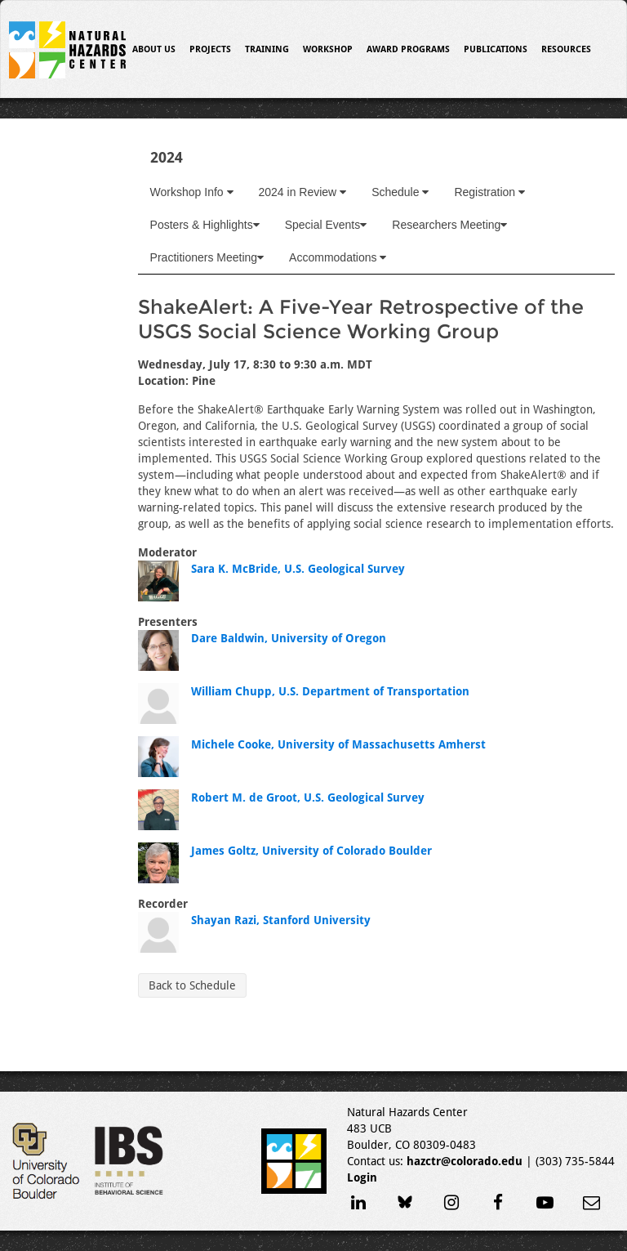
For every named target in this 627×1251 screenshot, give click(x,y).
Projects (210, 49)
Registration (489, 192)
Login (362, 1177)
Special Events (326, 224)
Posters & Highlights (205, 224)
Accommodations (337, 257)
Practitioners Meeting (207, 257)
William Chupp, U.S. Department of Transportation (330, 691)
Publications (495, 49)
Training (267, 49)
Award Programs (408, 49)
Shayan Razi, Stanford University (281, 920)
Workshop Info (191, 192)
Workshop (328, 49)
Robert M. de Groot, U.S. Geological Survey (308, 797)
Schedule (400, 192)
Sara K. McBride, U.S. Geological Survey (298, 568)
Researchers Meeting (449, 224)
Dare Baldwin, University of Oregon (288, 638)
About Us (154, 49)
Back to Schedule (192, 985)
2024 (166, 157)
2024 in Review (303, 192)
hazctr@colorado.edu (464, 1161)
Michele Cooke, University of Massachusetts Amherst (338, 744)
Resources (566, 49)
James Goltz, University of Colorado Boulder (311, 850)
